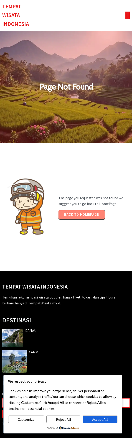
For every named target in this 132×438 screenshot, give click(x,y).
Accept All (100, 419)
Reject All (63, 419)
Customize (26, 419)
